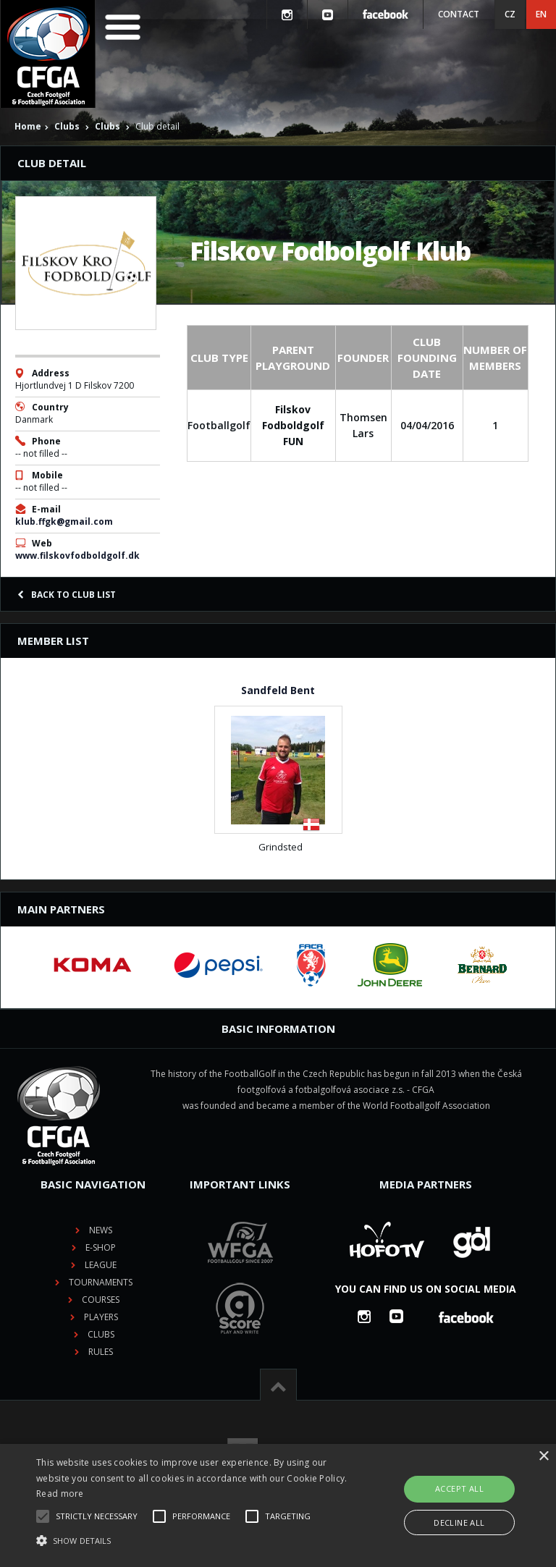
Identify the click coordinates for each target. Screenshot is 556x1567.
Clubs (67, 126)
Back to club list (66, 594)
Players (101, 1317)
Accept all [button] (459, 1488)
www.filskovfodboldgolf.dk (77, 555)
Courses (100, 1299)
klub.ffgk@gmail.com (64, 521)
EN (541, 14)
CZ (510, 14)
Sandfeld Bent (278, 690)
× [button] (543, 1456)
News (100, 1230)
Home (27, 126)
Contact (458, 14)
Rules (100, 1352)
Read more (60, 1493)
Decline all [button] (459, 1522)
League (101, 1265)
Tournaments (100, 1282)
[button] (193, 1541)
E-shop (100, 1247)
